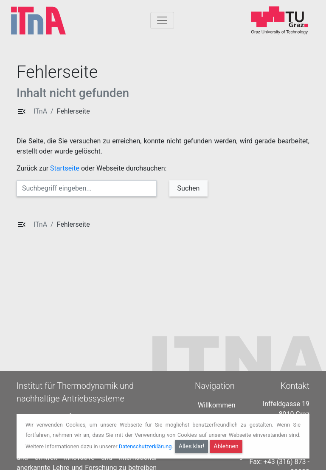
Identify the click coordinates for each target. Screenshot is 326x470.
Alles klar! (192, 446)
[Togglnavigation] (162, 20)
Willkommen (216, 403)
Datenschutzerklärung (145, 446)
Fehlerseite (73, 111)
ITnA (40, 111)
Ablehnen (226, 446)
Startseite (64, 168)
